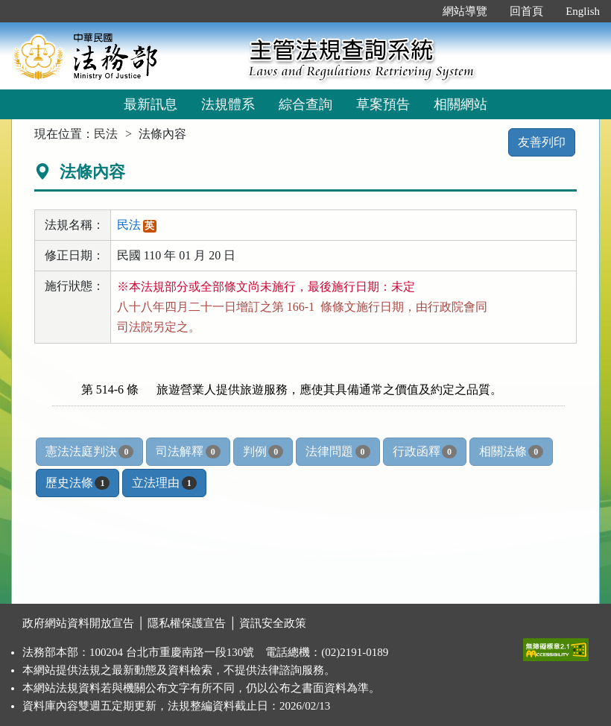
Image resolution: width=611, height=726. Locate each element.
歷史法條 (77, 483)
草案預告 (383, 104)
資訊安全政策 (272, 623)
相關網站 (460, 104)
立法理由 (164, 483)
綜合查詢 (305, 104)
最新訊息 (150, 104)
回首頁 (526, 11)
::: (416, 11)
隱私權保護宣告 (187, 623)
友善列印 (542, 142)
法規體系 (228, 104)
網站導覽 (465, 11)
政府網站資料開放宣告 (78, 623)
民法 (106, 133)
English (583, 11)
